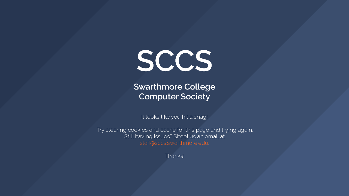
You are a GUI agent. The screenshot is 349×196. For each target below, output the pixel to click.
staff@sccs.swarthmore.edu (174, 143)
